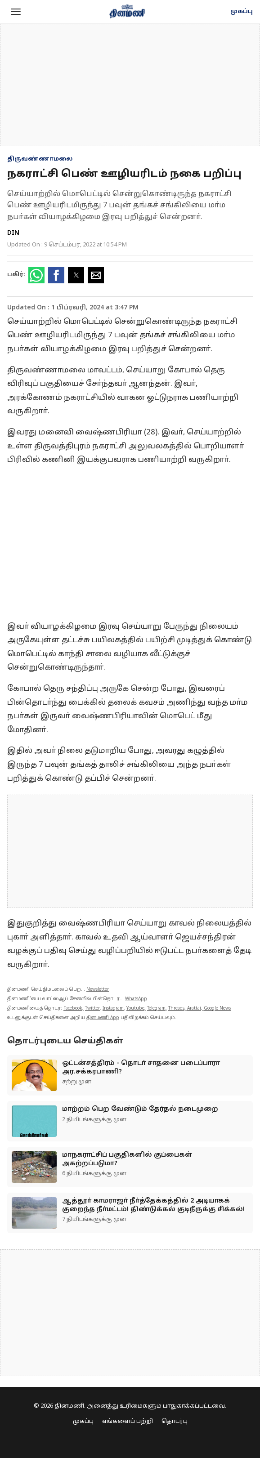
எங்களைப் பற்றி (127, 1421)
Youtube (135, 1008)
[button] (15, 11)
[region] (130, 85)
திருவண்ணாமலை (39, 159)
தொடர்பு (174, 1421)
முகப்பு (241, 11)
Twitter (92, 1008)
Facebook (72, 1008)
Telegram (156, 1008)
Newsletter (97, 990)
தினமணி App (102, 1018)
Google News (217, 1008)
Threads (176, 1008)
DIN (13, 233)
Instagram (113, 1008)
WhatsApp (136, 999)
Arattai (194, 1008)
